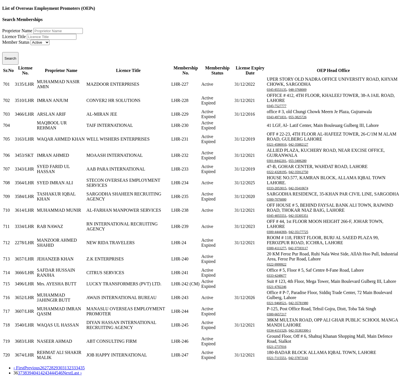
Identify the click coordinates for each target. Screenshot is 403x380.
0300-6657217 (276, 314)
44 (51, 372)
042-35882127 (298, 144)
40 (33, 372)
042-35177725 (298, 232)
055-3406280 (297, 161)
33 (73, 367)
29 (55, 367)
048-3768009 (297, 90)
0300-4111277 (276, 248)
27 (46, 367)
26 (42, 367)
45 (56, 372)
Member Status (15, 42)
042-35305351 (298, 216)
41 (38, 372)
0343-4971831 (276, 117)
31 (64, 367)
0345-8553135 (276, 90)
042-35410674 (298, 188)
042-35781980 (298, 303)
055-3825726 (297, 117)
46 (60, 372)
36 (15, 372)
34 (78, 367)
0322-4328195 (276, 172)
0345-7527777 (276, 106)
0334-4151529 (276, 330)
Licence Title (14, 36)
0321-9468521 (276, 303)
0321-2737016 (276, 347)
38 (24, 372)
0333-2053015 (276, 188)
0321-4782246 (276, 287)
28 (51, 367)
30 (60, 367)
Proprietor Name (17, 30)
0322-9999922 (276, 264)
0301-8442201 (276, 161)
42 (42, 372)
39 (29, 372)
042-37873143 (298, 358)
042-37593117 (298, 248)
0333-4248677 (276, 276)
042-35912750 (298, 172)
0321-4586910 (276, 144)
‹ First (18, 367)
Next (67, 372)
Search (10, 58)
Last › (76, 372)
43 (47, 372)
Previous (32, 367)
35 (82, 367)
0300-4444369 (276, 232)
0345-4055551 (276, 216)
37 (20, 372)
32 (69, 367)
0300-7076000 (276, 199)
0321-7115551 (276, 358)
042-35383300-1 (300, 330)
